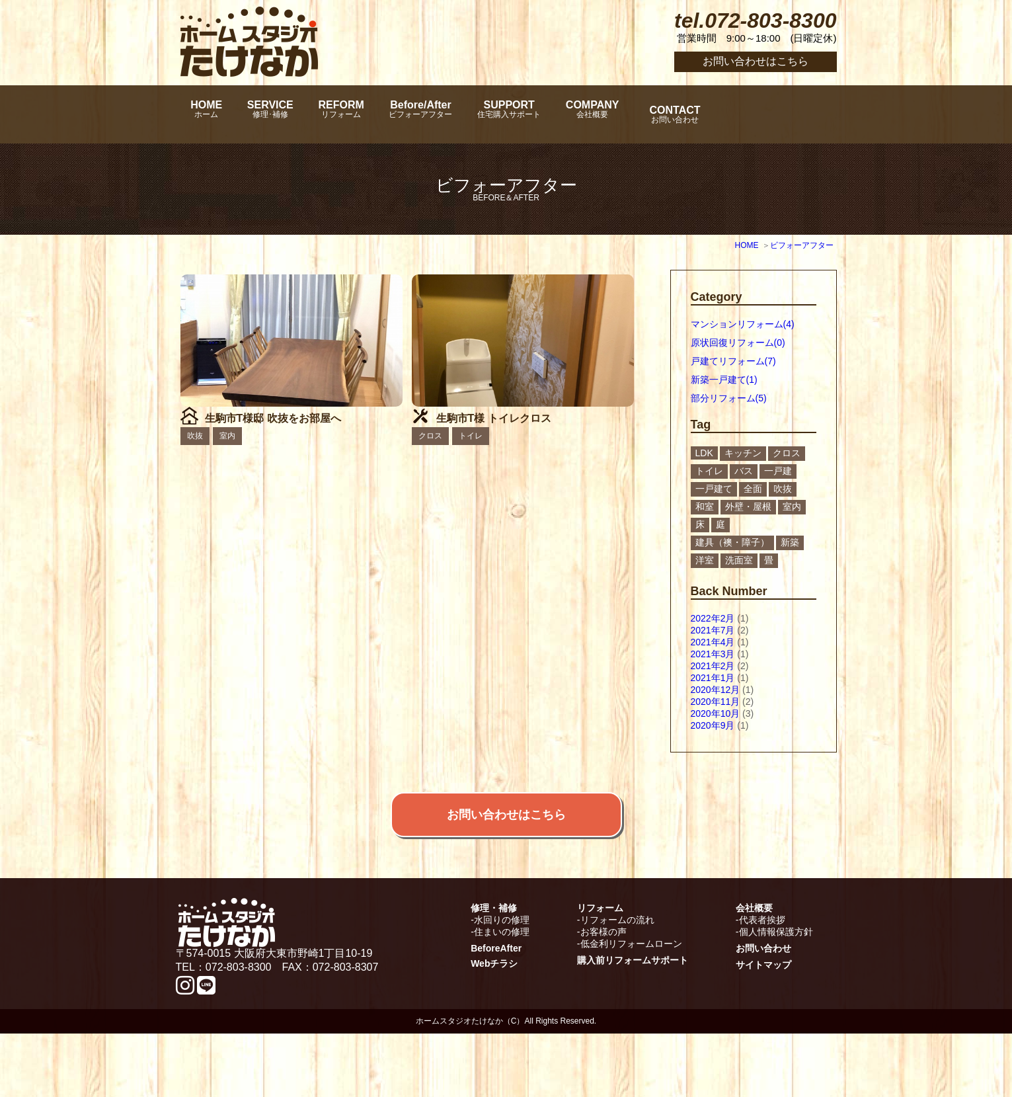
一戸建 (778, 471)
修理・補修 (494, 971)
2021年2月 (713, 666)
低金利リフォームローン (631, 1007)
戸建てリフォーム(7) (733, 361)
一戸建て (713, 488)
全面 (753, 488)
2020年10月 (715, 713)
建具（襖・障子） (732, 542)
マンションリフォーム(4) (743, 324)
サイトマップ (763, 1028)
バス (743, 471)
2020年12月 (715, 689)
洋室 (704, 560)
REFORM (378, 114)
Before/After (474, 114)
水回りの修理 (501, 983)
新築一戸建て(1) (724, 379)
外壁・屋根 (748, 506)
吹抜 (782, 488)
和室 (704, 506)
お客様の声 (603, 995)
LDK (704, 453)
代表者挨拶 (762, 983)
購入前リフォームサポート (632, 1023)
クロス (786, 453)
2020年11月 (715, 701)
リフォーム (600, 971)
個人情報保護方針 (776, 995)
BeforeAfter (496, 1011)
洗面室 (739, 560)
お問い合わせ (763, 1011)
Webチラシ (494, 1027)
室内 (792, 506)
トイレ (709, 471)
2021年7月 (713, 630)
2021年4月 (713, 642)
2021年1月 (713, 677)
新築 (790, 542)
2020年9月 (713, 725)
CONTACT (771, 114)
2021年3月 (713, 654)
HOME (212, 114)
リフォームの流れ (617, 983)
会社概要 (754, 971)
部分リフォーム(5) (729, 398)
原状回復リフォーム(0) (738, 342)
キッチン (742, 453)
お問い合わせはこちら (755, 61)
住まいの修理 (501, 995)
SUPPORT (579, 114)
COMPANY (678, 114)
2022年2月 (713, 618)
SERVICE (292, 114)
